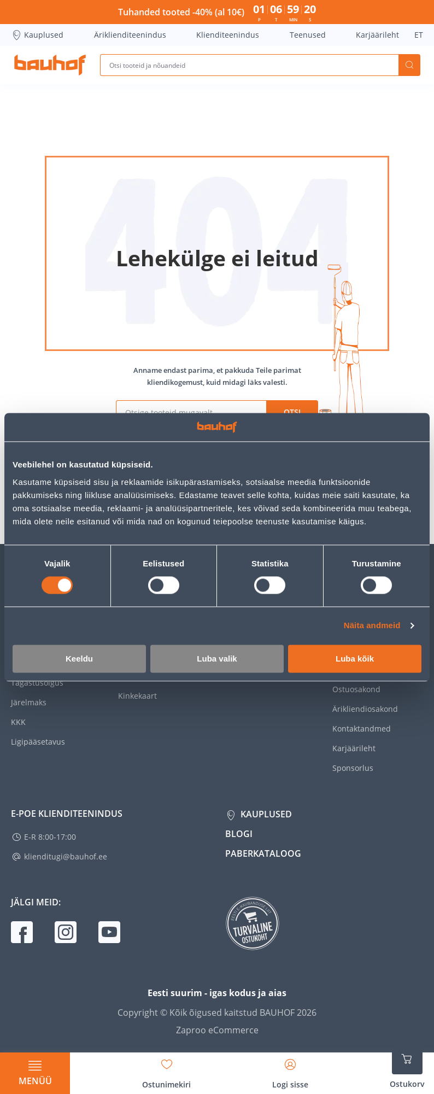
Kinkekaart (137, 696)
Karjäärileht (377, 35)
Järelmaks (28, 702)
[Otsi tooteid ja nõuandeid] (249, 65)
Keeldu (79, 658)
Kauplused (37, 35)
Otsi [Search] (409, 65)
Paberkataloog (263, 853)
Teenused (308, 35)
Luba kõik (355, 658)
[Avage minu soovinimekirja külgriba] (166, 1070)
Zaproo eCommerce (217, 1030)
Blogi (239, 834)
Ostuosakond (356, 689)
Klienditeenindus (227, 35)
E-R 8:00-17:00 (50, 837)
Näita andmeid (372, 625)
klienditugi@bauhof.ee (65, 856)
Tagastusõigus (37, 682)
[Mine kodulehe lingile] (50, 65)
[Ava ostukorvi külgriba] (407, 1066)
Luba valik (217, 658)
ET (418, 35)
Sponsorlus (352, 768)
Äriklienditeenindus (130, 35)
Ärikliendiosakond (365, 709)
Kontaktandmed (361, 728)
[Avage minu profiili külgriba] (290, 1070)
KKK (18, 722)
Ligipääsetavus (38, 741)
